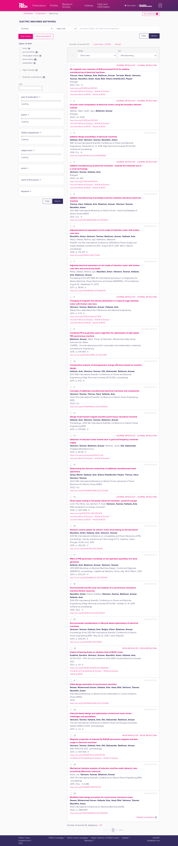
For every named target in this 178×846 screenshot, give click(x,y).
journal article (30, 52)
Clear (143, 36)
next (121, 830)
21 (74, 680)
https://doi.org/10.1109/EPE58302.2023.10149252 (89, 407)
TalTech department (31, 133)
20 (75, 648)
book (26, 48)
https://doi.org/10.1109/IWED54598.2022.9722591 (89, 491)
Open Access (30, 70)
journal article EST (125, 65)
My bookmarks (151, 14)
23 (75, 735)
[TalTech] (23, 5)
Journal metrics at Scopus (81, 91)
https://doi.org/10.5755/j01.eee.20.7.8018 (85, 316)
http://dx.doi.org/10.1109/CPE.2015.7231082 (86, 549)
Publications (41, 13)
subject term (28, 150)
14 (74, 465)
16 (74, 526)
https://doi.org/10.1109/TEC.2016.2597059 (86, 513)
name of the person (31, 180)
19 (74, 619)
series (25, 168)
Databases (28, 13)
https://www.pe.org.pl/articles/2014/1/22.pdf (86, 455)
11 (74, 387)
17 (74, 555)
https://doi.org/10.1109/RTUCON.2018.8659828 (88, 156)
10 (75, 361)
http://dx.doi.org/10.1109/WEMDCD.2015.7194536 (88, 578)
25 (75, 793)
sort (119, 51)
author (25, 115)
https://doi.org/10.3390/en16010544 (84, 181)
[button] (159, 5)
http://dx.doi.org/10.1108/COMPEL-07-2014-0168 (88, 355)
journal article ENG (147, 65)
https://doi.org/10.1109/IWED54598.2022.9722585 (89, 703)
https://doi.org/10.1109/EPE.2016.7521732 (85, 787)
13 (74, 436)
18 (74, 584)
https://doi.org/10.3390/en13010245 (84, 120)
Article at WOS (98, 94)
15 (74, 497)
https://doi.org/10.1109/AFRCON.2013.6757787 (87, 755)
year (20, 84)
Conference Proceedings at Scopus (86, 671)
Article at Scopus (102, 91)
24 (75, 764)
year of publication (31, 97)
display (80, 51)
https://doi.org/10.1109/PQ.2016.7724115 (85, 255)
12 (74, 413)
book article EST (130, 648)
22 (75, 709)
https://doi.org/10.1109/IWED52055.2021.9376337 (89, 220)
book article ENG (148, 648)
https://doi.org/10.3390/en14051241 (83, 88)
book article (30, 59)
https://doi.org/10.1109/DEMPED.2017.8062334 (88, 291)
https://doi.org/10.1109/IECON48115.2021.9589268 (89, 668)
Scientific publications (34, 77)
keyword (26, 191)
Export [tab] (118, 44)
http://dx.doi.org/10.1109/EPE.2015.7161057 (86, 642)
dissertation (29, 63)
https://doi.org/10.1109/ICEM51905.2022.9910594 (89, 813)
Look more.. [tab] (102, 44)
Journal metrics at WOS (80, 94)
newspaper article (32, 55)
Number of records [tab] (79, 44)
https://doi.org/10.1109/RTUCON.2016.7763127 (87, 613)
